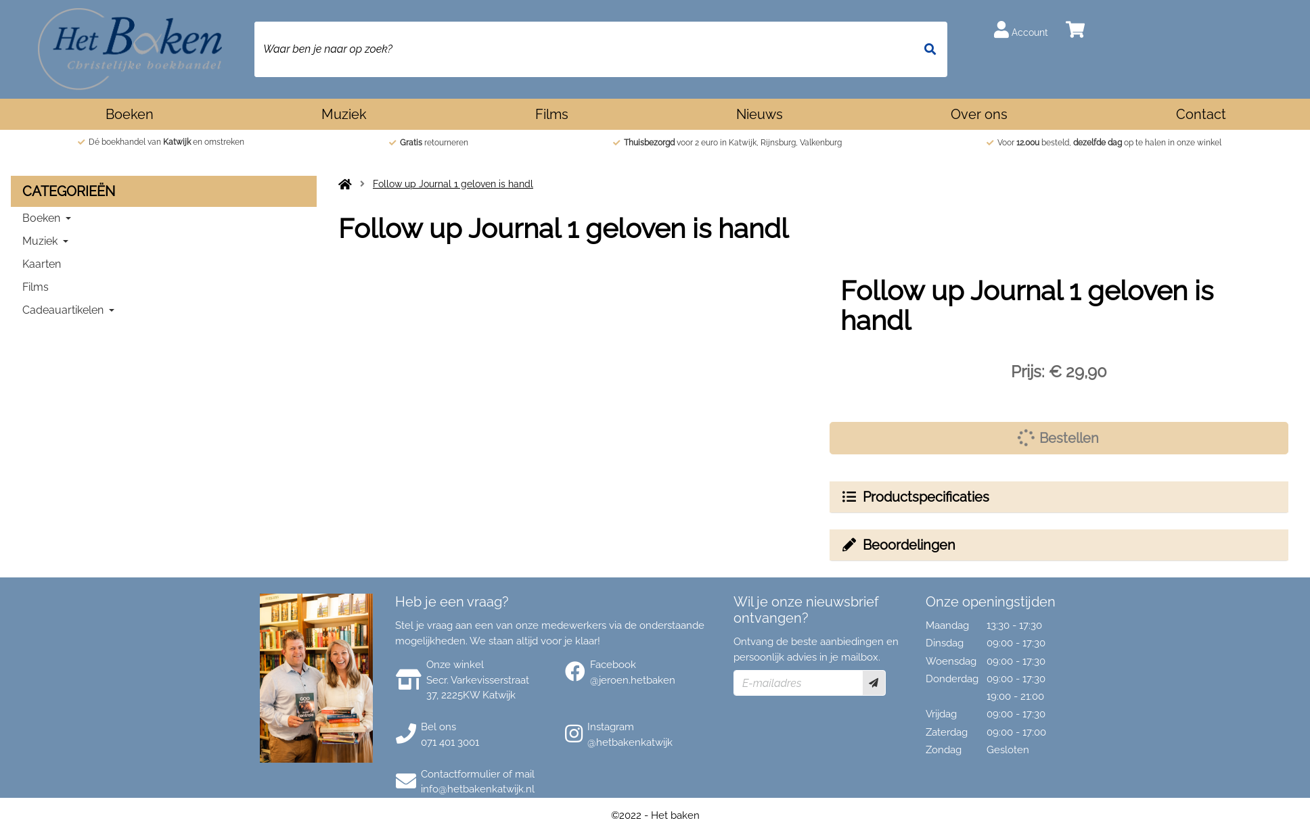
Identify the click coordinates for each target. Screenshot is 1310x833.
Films (551, 114)
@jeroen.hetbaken (632, 680)
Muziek (344, 114)
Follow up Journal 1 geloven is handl (453, 183)
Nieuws (759, 114)
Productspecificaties (914, 497)
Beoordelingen (897, 545)
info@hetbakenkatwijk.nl (478, 789)
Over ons (979, 114)
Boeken (130, 114)
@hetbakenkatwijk (630, 742)
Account (1021, 29)
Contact (1201, 114)
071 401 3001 (450, 742)
